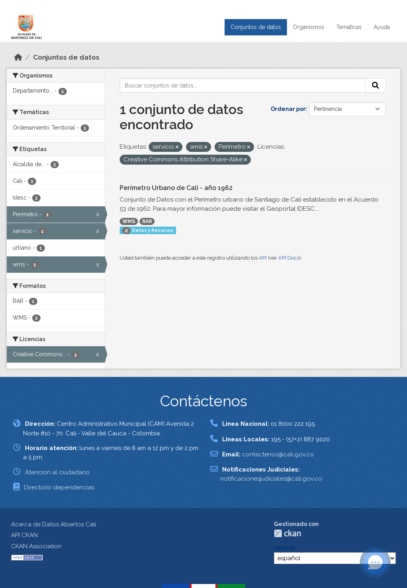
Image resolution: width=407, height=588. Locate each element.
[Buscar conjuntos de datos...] (243, 85)
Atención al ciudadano (57, 472)
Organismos (308, 27)
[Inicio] (18, 57)
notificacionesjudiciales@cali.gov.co (271, 478)
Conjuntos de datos (256, 27)
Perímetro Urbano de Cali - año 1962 (176, 188)
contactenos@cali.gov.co (278, 454)
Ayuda (382, 27)
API (263, 258)
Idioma (284, 548)
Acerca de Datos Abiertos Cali (53, 524)
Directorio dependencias (59, 487)
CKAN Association (36, 546)
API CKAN (24, 535)
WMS (128, 221)
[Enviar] (375, 85)
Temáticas (349, 27)
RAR (147, 221)
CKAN (287, 533)
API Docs (288, 258)
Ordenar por (288, 109)
